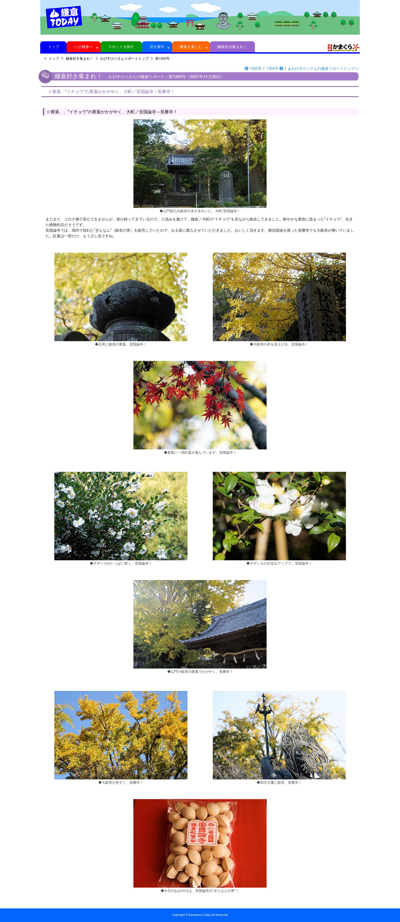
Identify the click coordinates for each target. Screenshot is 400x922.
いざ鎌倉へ (84, 47)
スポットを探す (121, 47)
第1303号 (162, 59)
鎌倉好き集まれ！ (232, 47)
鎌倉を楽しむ (191, 47)
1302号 (253, 68)
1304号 (274, 68)
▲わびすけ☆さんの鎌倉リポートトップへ (323, 68)
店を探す (157, 47)
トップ (53, 47)
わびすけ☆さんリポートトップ (124, 59)
